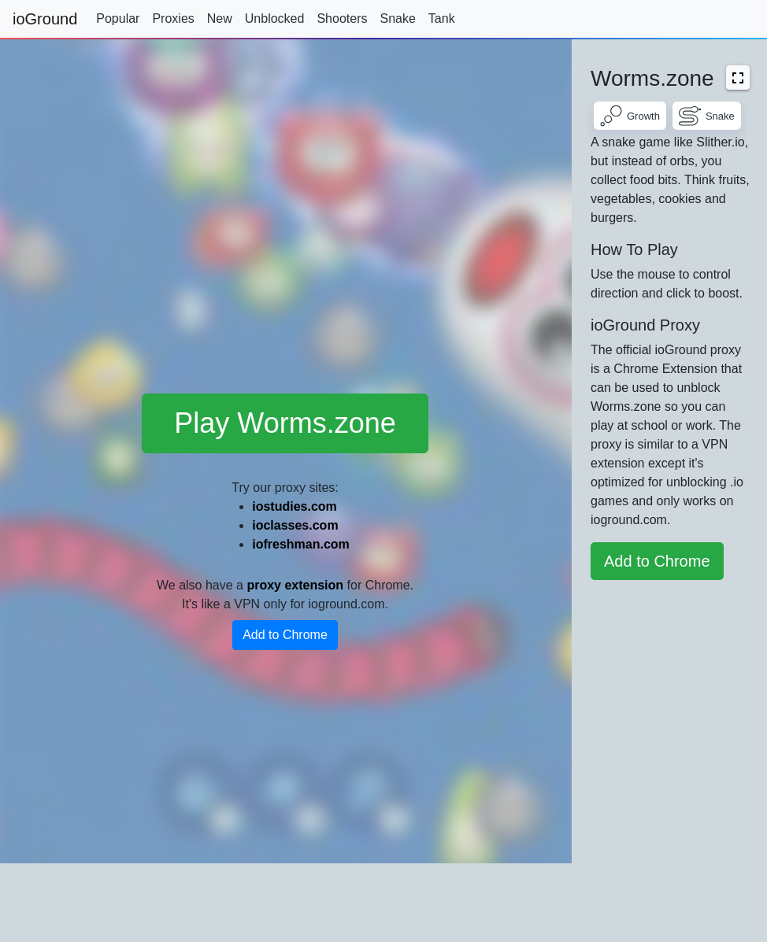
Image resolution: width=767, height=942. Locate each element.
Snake (397, 18)
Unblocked (275, 18)
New (219, 18)
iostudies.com (294, 506)
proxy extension (294, 585)
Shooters (342, 18)
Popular (117, 18)
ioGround (45, 19)
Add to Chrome (285, 634)
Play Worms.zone (284, 423)
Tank (441, 18)
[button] (738, 77)
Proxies (173, 18)
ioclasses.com (295, 525)
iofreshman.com (301, 544)
